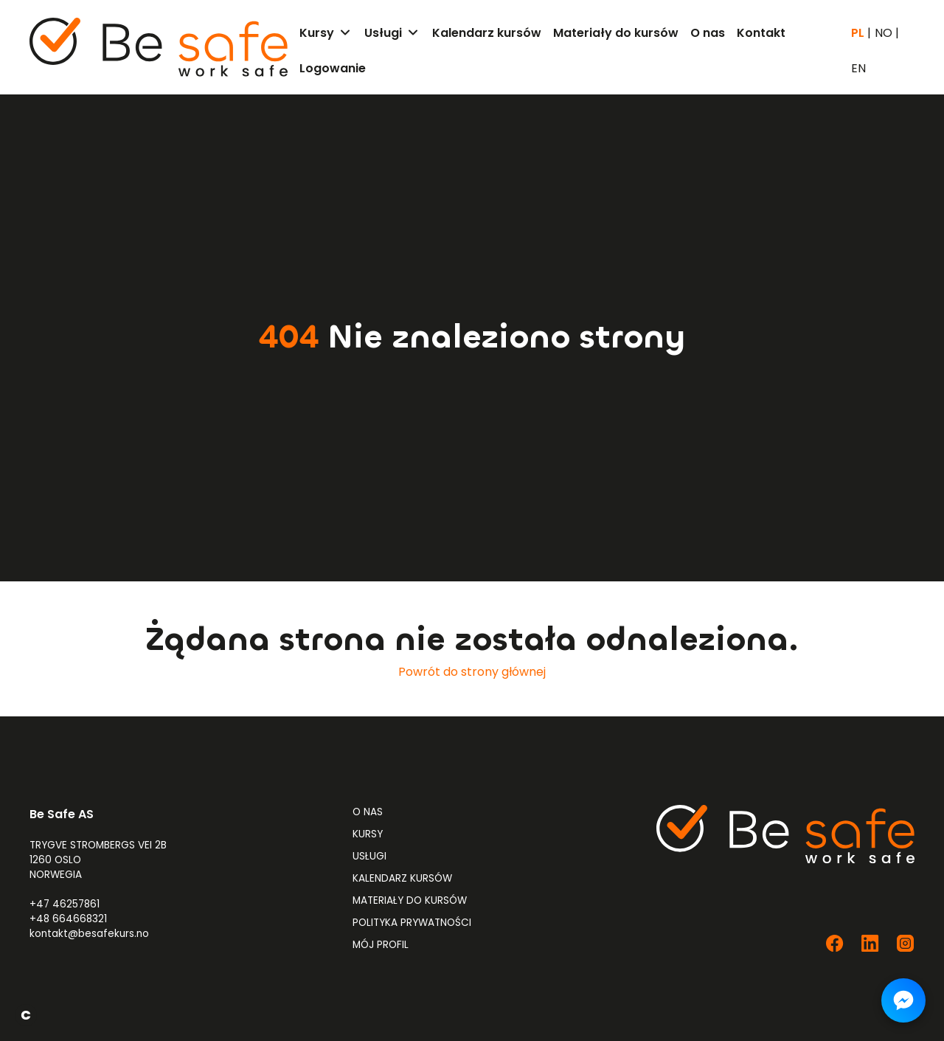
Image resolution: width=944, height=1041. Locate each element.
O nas (368, 812)
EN (858, 69)
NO (883, 33)
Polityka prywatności (412, 923)
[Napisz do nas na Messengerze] (903, 1000)
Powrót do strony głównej (472, 671)
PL (857, 33)
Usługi (369, 856)
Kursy (368, 834)
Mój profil (381, 945)
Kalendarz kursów (402, 878)
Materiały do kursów (410, 900)
